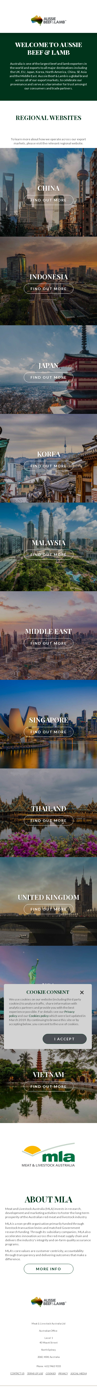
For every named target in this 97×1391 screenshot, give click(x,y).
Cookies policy (39, 1016)
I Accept (64, 1039)
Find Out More (49, 200)
